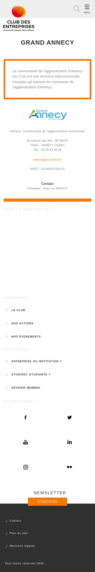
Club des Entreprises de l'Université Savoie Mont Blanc (18, 18)
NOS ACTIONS (22, 323)
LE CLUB (18, 310)
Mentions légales (22, 545)
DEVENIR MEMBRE (26, 387)
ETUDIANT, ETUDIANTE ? (31, 374)
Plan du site (19, 533)
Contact (15, 520)
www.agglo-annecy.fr (47, 159)
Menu (87, 12)
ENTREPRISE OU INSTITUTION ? (37, 361)
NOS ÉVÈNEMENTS (26, 336)
